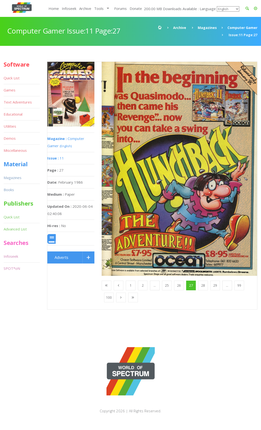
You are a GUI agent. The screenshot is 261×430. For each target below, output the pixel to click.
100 (109, 297)
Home (54, 8)
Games (9, 90)
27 (191, 285)
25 (167, 285)
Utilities (10, 126)
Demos (10, 138)
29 (215, 285)
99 (239, 285)
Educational (13, 114)
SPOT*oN (12, 268)
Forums (120, 8)
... (155, 285)
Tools (99, 8)
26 (179, 285)
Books (9, 189)
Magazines (207, 27)
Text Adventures (18, 102)
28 (203, 285)
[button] (255, 8)
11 (55, 158)
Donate (136, 8)
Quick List (12, 78)
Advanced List (15, 229)
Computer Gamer (242, 27)
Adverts (61, 257)
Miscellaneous (15, 150)
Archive (85, 8)
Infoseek (69, 8)
